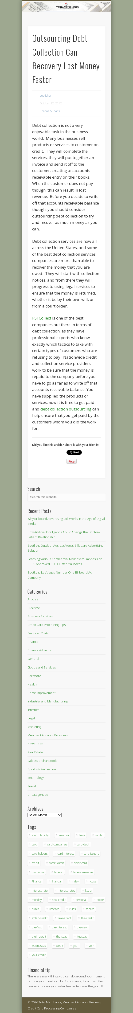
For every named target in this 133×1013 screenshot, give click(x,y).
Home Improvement (41, 693)
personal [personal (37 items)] (81, 900)
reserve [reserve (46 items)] (54, 909)
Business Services (40, 616)
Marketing (34, 727)
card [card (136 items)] (34, 844)
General (33, 658)
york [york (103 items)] (91, 946)
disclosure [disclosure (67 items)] (38, 872)
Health (32, 684)
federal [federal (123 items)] (58, 872)
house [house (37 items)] (92, 881)
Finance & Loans (49, 111)
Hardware (34, 676)
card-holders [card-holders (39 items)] (39, 854)
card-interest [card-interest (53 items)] (66, 854)
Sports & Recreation (41, 769)
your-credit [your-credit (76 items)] (39, 955)
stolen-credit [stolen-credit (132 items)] (39, 918)
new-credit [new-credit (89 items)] (59, 900)
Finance (33, 642)
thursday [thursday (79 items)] (61, 937)
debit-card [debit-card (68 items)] (80, 863)
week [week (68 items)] (59, 946)
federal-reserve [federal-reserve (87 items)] (83, 872)
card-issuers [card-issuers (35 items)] (91, 854)
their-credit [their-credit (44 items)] (39, 937)
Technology (35, 777)
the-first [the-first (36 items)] (37, 927)
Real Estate (35, 752)
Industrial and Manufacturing (47, 701)
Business (33, 608)
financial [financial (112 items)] (56, 881)
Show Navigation (94, 42)
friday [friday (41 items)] (75, 881)
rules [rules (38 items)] (72, 909)
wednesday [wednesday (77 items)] (39, 946)
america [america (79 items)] (64, 835)
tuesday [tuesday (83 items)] (82, 937)
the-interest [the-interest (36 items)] (59, 927)
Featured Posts (37, 633)
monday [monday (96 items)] (37, 900)
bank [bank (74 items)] (82, 835)
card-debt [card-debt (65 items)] (83, 844)
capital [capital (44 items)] (99, 835)
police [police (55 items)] (100, 900)
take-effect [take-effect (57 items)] (64, 918)
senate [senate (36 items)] (90, 909)
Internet (33, 710)
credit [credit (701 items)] (35, 863)
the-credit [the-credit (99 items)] (87, 918)
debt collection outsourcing (65, 409)
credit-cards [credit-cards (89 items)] (56, 863)
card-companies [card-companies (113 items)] (57, 844)
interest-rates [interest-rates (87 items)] (66, 891)
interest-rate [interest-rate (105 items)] (40, 891)
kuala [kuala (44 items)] (88, 891)
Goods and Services (41, 667)
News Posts (35, 744)
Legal (31, 718)
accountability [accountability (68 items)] (40, 835)
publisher (45, 96)
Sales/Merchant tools (42, 761)
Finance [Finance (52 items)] (36, 881)
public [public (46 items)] (35, 909)
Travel (31, 786)
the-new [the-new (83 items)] (82, 927)
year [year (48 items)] (76, 946)
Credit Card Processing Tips (46, 625)
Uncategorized (37, 794)
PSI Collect (41, 318)
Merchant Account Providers (47, 735)
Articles (32, 599)
